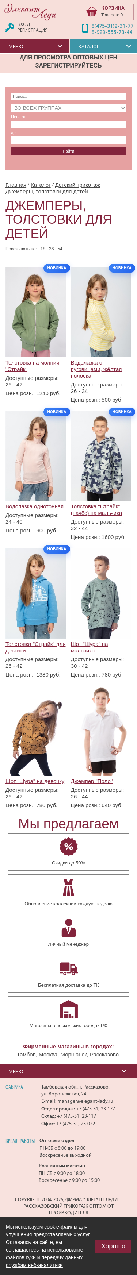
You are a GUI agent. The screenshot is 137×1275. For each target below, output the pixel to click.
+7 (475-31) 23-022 (75, 1124)
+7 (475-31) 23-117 (76, 1116)
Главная (15, 185)
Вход (24, 24)
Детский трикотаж (77, 185)
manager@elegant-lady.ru (85, 1101)
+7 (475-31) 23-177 (95, 1109)
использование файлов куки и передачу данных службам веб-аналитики (44, 1257)
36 (51, 248)
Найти (68, 151)
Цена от (18, 117)
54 (59, 248)
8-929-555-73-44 (111, 31)
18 (43, 248)
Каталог (41, 185)
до (13, 132)
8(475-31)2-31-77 (112, 25)
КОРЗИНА (113, 8)
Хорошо (113, 1246)
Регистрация (33, 30)
